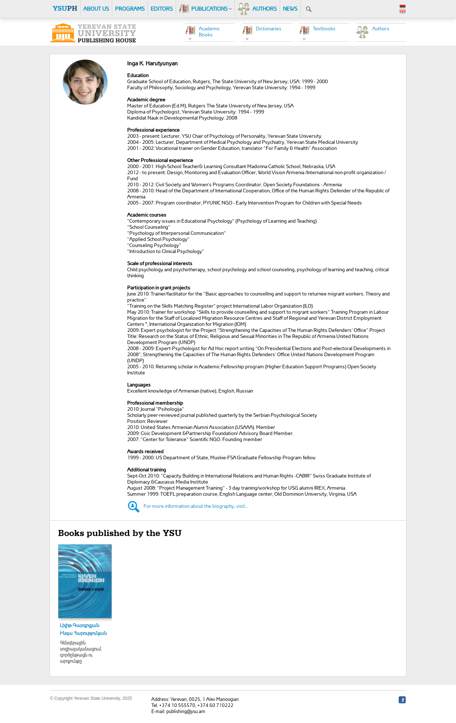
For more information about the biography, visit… (196, 506)
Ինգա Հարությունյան (83, 633)
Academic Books (209, 31)
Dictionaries (268, 28)
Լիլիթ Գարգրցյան (79, 625)
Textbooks (324, 28)
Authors (380, 28)
